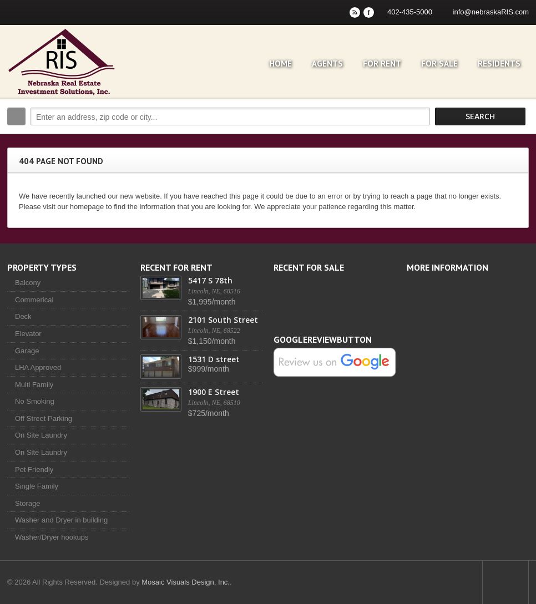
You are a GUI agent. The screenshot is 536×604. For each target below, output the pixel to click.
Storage (28, 503)
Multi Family (34, 384)
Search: (16, 116)
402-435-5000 (409, 12)
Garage (27, 351)
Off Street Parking (43, 418)
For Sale (439, 63)
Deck (23, 316)
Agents (327, 63)
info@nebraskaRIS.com (491, 12)
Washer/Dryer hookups (51, 537)
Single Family (36, 486)
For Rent (382, 63)
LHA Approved (38, 367)
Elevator (28, 333)
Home (280, 63)
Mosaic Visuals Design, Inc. (185, 582)
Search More (516, 140)
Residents (499, 63)
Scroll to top (505, 582)
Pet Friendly (34, 469)
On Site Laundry (41, 435)
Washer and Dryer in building (61, 520)
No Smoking (34, 401)
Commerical (34, 300)
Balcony (28, 282)
